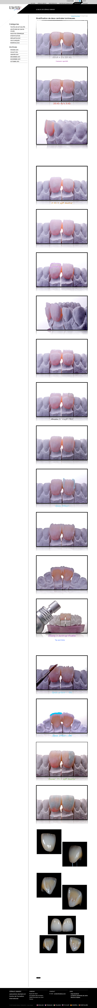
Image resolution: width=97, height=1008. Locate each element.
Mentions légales (75, 997)
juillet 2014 (14, 52)
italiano (57, 1005)
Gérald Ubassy (42, 3)
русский (65, 1005)
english (40, 1005)
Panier (77, 1)
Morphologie (15, 43)
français (49, 1005)
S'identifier (70, 1)
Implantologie (15, 38)
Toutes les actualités (17, 27)
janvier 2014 (14, 54)
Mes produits (53, 3)
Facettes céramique (17, 33)
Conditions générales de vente (79, 995)
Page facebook (75, 993)
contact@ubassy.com (60, 993)
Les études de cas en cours (17, 30)
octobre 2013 (14, 61)
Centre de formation (65, 3)
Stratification (15, 36)
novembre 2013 (15, 59)
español (74, 1005)
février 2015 (14, 50)
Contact (85, 3)
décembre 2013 (15, 57)
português (83, 1005)
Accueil (33, 3)
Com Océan (30, 1005)
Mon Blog (77, 3)
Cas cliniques (15, 40)
